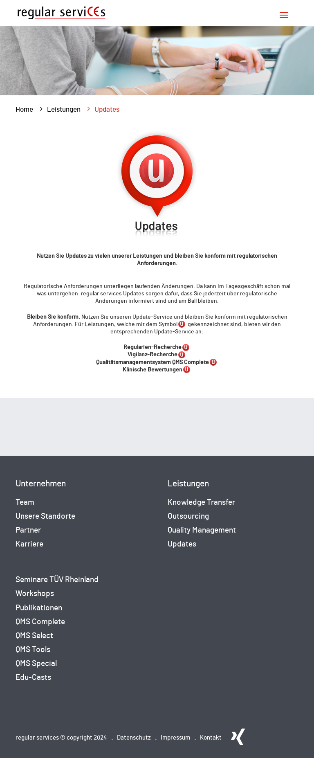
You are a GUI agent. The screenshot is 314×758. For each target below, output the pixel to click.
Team (25, 502)
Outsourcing (188, 516)
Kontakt (211, 738)
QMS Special (36, 664)
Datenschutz (134, 738)
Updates (182, 544)
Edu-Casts (33, 678)
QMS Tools (33, 650)
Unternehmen (41, 483)
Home (24, 109)
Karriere (29, 544)
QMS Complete (40, 622)
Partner (28, 530)
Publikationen (39, 608)
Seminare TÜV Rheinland (57, 580)
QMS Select (34, 636)
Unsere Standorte (45, 516)
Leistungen (64, 109)
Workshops (35, 594)
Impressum (175, 738)
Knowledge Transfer (201, 502)
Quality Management (202, 530)
